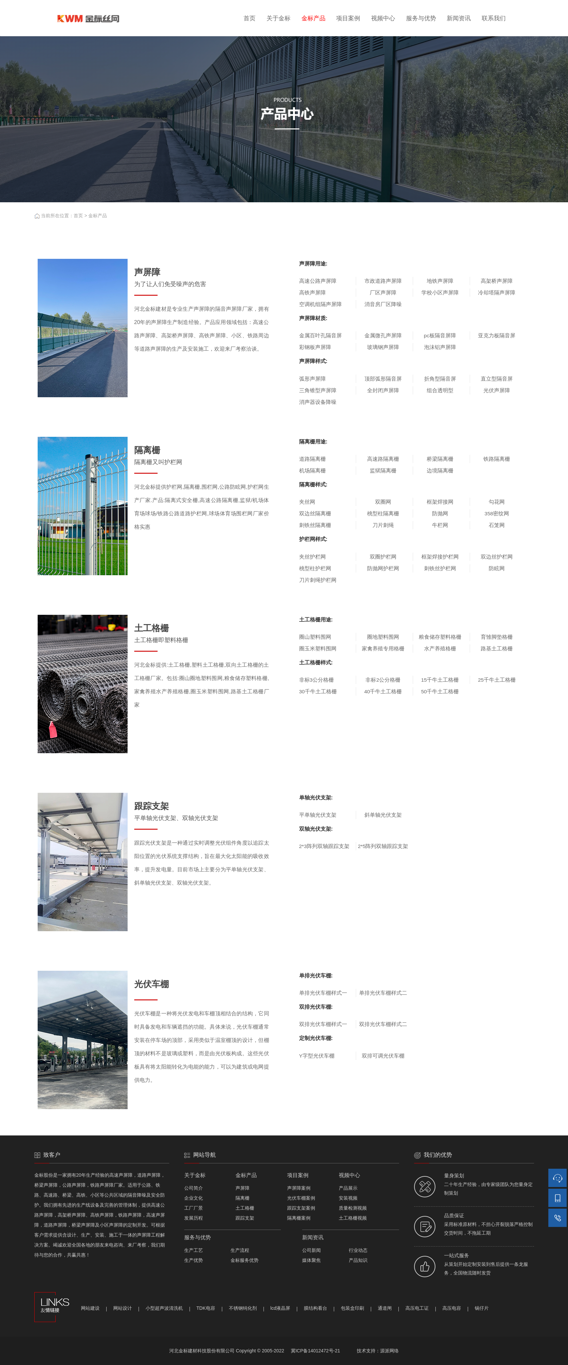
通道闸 (385, 1308)
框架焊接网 (440, 502)
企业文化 (193, 1198)
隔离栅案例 (298, 1218)
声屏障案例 (298, 1188)
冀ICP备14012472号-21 (315, 1350)
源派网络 (389, 1350)
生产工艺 (193, 1250)
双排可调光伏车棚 (383, 1056)
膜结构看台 (315, 1308)
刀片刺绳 (383, 525)
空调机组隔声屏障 (320, 304)
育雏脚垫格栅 (497, 637)
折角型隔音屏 (440, 379)
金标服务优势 (245, 1260)
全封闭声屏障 (383, 390)
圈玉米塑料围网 (317, 648)
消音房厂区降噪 (383, 304)
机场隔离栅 (312, 470)
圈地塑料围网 (383, 637)
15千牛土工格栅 (440, 680)
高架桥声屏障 (497, 281)
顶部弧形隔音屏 (383, 379)
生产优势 (193, 1260)
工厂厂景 (193, 1208)
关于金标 (278, 18)
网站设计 (122, 1308)
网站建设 (90, 1308)
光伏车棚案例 (301, 1198)
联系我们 (494, 18)
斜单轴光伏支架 (383, 815)
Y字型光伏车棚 (316, 1056)
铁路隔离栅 (496, 459)
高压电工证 (417, 1308)
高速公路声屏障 (317, 281)
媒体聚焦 (311, 1260)
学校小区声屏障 (440, 292)
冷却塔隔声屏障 (496, 292)
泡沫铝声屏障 (440, 347)
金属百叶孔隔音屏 (320, 335)
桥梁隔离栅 (440, 459)
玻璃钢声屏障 (383, 347)
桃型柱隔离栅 (383, 513)
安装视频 (348, 1198)
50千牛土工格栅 (440, 691)
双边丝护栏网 (497, 557)
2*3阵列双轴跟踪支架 (324, 846)
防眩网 (497, 568)
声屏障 (243, 1188)
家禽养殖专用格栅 (383, 648)
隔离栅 (243, 1198)
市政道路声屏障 (383, 281)
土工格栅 (245, 1208)
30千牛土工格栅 (318, 691)
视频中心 (383, 18)
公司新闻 (311, 1250)
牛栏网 (440, 525)
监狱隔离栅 (383, 470)
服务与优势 (421, 18)
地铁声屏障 (440, 281)
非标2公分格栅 (382, 680)
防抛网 (440, 513)
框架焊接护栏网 (440, 557)
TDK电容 (206, 1308)
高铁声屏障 (312, 292)
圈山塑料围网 (315, 637)
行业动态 (358, 1250)
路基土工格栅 (497, 648)
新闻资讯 (459, 18)
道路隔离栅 (312, 459)
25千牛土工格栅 (497, 680)
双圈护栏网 (383, 557)
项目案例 (348, 18)
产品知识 (358, 1260)
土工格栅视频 (353, 1218)
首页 (250, 18)
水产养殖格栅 (440, 648)
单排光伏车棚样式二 (383, 993)
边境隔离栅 (440, 470)
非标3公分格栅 (316, 680)
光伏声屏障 (496, 390)
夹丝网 (307, 502)
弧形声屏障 (312, 379)
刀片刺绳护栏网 (317, 580)
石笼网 (497, 525)
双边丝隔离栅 (315, 513)
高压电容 (451, 1308)
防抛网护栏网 (383, 568)
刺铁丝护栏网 (440, 568)
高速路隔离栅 (383, 459)
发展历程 (193, 1218)
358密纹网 (496, 513)
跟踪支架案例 (301, 1208)
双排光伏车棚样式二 (383, 1024)
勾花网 (497, 502)
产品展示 (348, 1188)
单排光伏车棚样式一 (323, 993)
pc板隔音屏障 (440, 335)
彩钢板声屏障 (315, 347)
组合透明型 (440, 390)
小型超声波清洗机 (164, 1308)
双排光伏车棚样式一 (323, 1024)
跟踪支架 (245, 1218)
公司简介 (193, 1188)
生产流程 (240, 1250)
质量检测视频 (353, 1208)
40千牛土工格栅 (383, 691)
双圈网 (383, 502)
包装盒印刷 (352, 1308)
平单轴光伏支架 (317, 815)
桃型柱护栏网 (315, 568)
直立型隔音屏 (497, 379)
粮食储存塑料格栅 (440, 637)
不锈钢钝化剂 (243, 1308)
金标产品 (313, 18)
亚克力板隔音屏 (496, 335)
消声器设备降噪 (317, 402)
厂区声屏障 (383, 292)
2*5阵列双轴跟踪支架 (383, 846)
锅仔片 (482, 1308)
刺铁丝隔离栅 (315, 525)
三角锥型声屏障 (317, 390)
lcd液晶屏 (280, 1308)
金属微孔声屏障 (383, 335)
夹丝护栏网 (312, 557)
